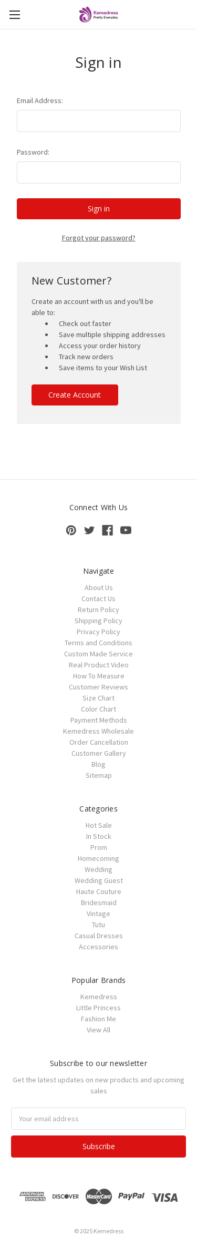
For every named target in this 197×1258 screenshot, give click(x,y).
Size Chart (98, 698)
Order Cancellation (98, 742)
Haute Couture (98, 891)
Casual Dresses (99, 935)
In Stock (98, 836)
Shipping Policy (98, 620)
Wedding (98, 869)
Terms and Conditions (98, 642)
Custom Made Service (98, 653)
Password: (33, 152)
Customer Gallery (98, 753)
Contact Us (98, 598)
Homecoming (98, 858)
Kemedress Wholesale (98, 731)
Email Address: (40, 100)
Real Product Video (99, 664)
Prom (98, 847)
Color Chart (98, 709)
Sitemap (99, 775)
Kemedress (98, 996)
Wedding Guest (99, 880)
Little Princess (98, 1007)
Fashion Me (98, 1018)
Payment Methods (98, 720)
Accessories (98, 946)
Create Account (74, 395)
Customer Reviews (98, 687)
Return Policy (98, 609)
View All (98, 1029)
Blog (98, 764)
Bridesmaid (99, 902)
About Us (99, 587)
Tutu (98, 924)
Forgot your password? (99, 237)
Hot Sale (99, 825)
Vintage (98, 913)
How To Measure (99, 676)
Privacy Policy (98, 631)
